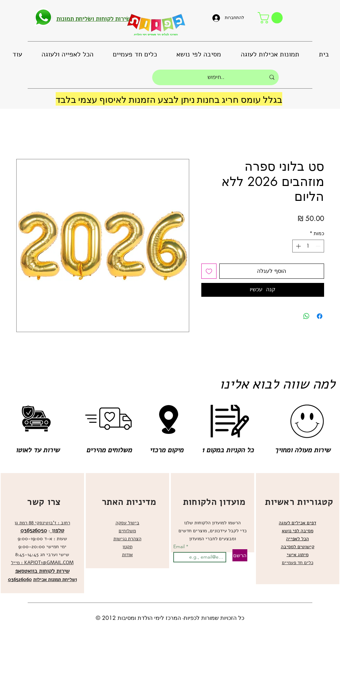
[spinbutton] (308, 246)
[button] (271, 18)
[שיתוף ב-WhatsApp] (306, 316)
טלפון (57, 530)
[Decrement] (318, 246)
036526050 (33, 530)
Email (179, 546)
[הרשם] (239, 555)
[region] (42, 533)
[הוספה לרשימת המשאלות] (209, 271)
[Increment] (297, 246)
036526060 (20, 579)
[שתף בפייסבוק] (319, 316)
